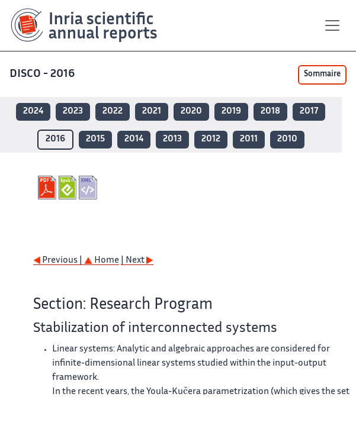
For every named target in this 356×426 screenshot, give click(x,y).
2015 (95, 139)
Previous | (58, 260)
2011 (249, 139)
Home (101, 260)
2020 (191, 111)
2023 (73, 111)
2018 (270, 111)
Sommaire (322, 74)
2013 (172, 139)
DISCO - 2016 (43, 74)
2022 (112, 111)
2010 (287, 139)
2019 (231, 111)
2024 (33, 111)
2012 (210, 139)
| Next (137, 260)
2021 (151, 111)
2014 (133, 139)
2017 (309, 111)
